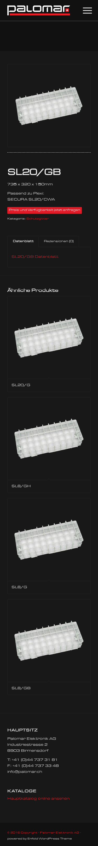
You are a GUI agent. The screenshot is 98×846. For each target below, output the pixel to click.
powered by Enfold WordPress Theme (39, 839)
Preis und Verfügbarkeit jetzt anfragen (44, 210)
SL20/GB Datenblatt (34, 257)
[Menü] (83, 11)
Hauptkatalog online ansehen (38, 798)
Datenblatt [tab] (23, 241)
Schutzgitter (37, 219)
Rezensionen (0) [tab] (59, 241)
